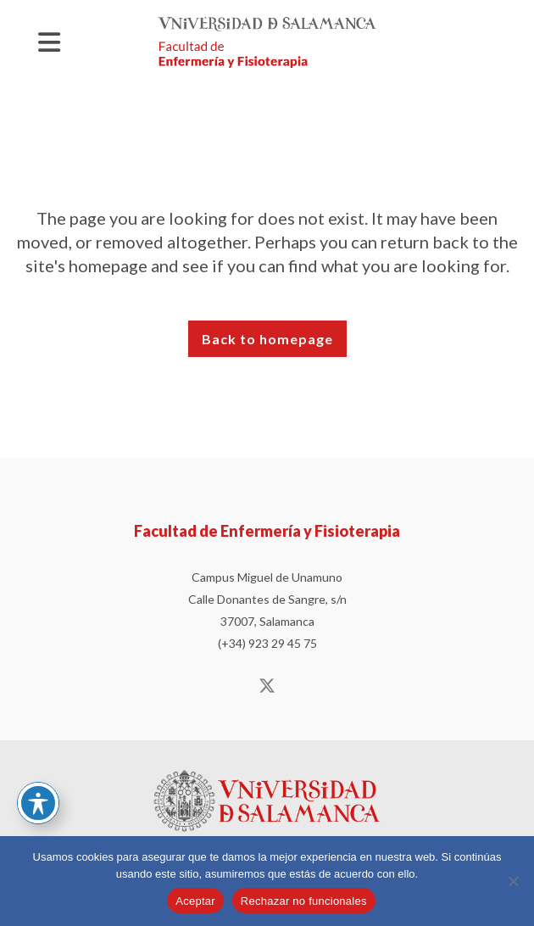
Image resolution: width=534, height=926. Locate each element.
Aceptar (195, 901)
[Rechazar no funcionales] (512, 881)
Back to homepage (267, 339)
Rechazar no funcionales (304, 901)
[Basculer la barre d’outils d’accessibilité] (38, 803)
